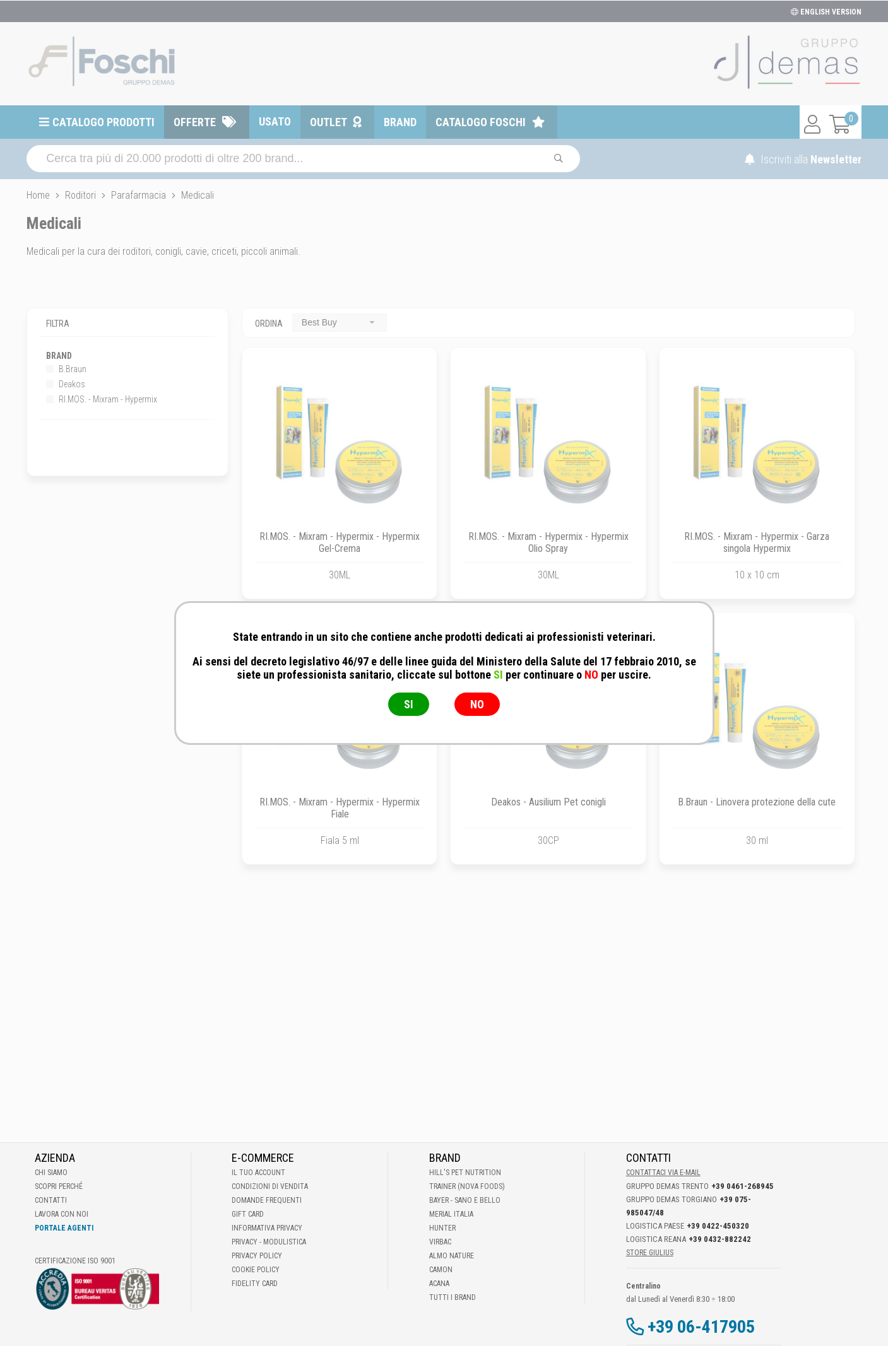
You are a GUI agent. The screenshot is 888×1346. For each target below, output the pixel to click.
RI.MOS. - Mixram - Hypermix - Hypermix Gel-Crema (339, 542)
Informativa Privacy (267, 1228)
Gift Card (248, 1214)
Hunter (442, 1228)
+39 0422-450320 (718, 1226)
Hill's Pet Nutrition (465, 1172)
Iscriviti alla (803, 159)
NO (477, 704)
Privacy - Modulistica (269, 1242)
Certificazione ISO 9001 (75, 1260)
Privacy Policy (257, 1255)
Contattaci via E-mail (663, 1172)
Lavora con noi (61, 1214)
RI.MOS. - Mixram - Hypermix (101, 399)
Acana (439, 1283)
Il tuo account (258, 1172)
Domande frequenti (267, 1200)
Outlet (328, 122)
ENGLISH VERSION (826, 12)
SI (408, 704)
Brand (400, 122)
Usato (275, 121)
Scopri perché (59, 1186)
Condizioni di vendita (270, 1186)
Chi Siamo (51, 1172)
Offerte (195, 122)
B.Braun (66, 369)
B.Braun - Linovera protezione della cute (757, 802)
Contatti (51, 1200)
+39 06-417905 (701, 1326)
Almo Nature (451, 1255)
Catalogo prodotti (103, 122)
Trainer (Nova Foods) (467, 1186)
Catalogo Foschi (480, 122)
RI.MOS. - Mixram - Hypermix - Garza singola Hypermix (756, 542)
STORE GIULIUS (649, 1252)
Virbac (440, 1242)
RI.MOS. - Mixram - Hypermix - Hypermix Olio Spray (548, 542)
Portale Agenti (64, 1228)
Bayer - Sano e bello (464, 1200)
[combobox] (339, 322)
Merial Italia (451, 1214)
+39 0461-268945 (742, 1186)
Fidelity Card (255, 1283)
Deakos (65, 384)
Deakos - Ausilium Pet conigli (548, 802)
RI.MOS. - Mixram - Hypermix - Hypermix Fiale (339, 808)
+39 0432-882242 (720, 1239)
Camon (441, 1269)
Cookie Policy (256, 1269)
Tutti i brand (452, 1297)
